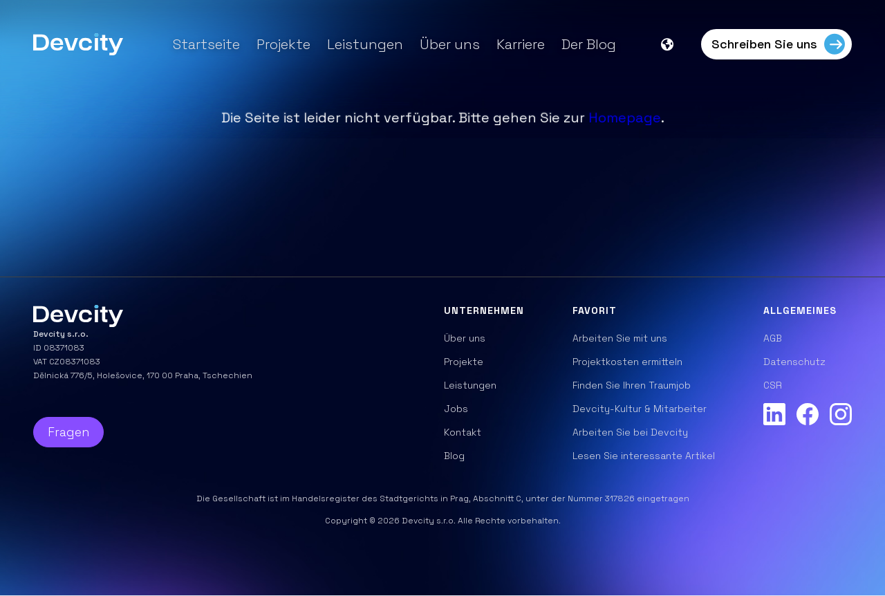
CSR (772, 385)
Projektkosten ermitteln (627, 361)
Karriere (520, 44)
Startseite (206, 44)
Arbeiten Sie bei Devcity (630, 432)
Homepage (624, 118)
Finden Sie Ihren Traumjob (631, 385)
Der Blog (588, 44)
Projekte (283, 44)
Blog (454, 455)
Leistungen (365, 44)
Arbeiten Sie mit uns (619, 338)
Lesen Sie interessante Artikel (643, 455)
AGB (772, 338)
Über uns (450, 44)
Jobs (456, 408)
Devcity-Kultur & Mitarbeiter (639, 408)
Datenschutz (794, 361)
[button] (674, 44)
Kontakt (462, 432)
